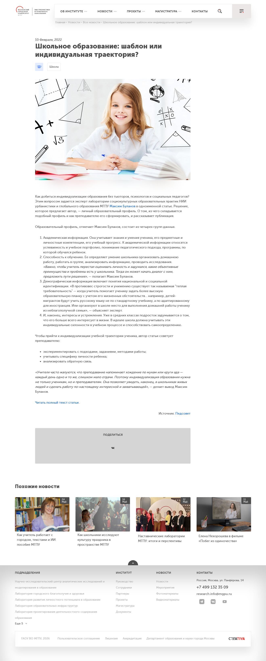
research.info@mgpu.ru (214, 594)
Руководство (124, 581)
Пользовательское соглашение (79, 638)
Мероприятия (165, 587)
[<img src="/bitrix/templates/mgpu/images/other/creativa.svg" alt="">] (232, 638)
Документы (123, 611)
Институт (124, 572)
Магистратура (166, 11)
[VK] (213, 601)
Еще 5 (19, 623)
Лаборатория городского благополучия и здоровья (49, 593)
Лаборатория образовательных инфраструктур (46, 605)
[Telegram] (202, 601)
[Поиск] (220, 11)
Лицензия (111, 638)
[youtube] (224, 601)
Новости (104, 11)
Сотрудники (124, 587)
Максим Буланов (122, 206)
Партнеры (122, 593)
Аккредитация (132, 638)
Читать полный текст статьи (57, 402)
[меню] (241, 11)
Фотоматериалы (167, 593)
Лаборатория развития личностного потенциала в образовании (57, 599)
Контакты (200, 11)
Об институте (71, 11)
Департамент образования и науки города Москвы (181, 638)
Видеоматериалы (167, 599)
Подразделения (27, 572)
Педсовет (183, 413)
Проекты (134, 11)
